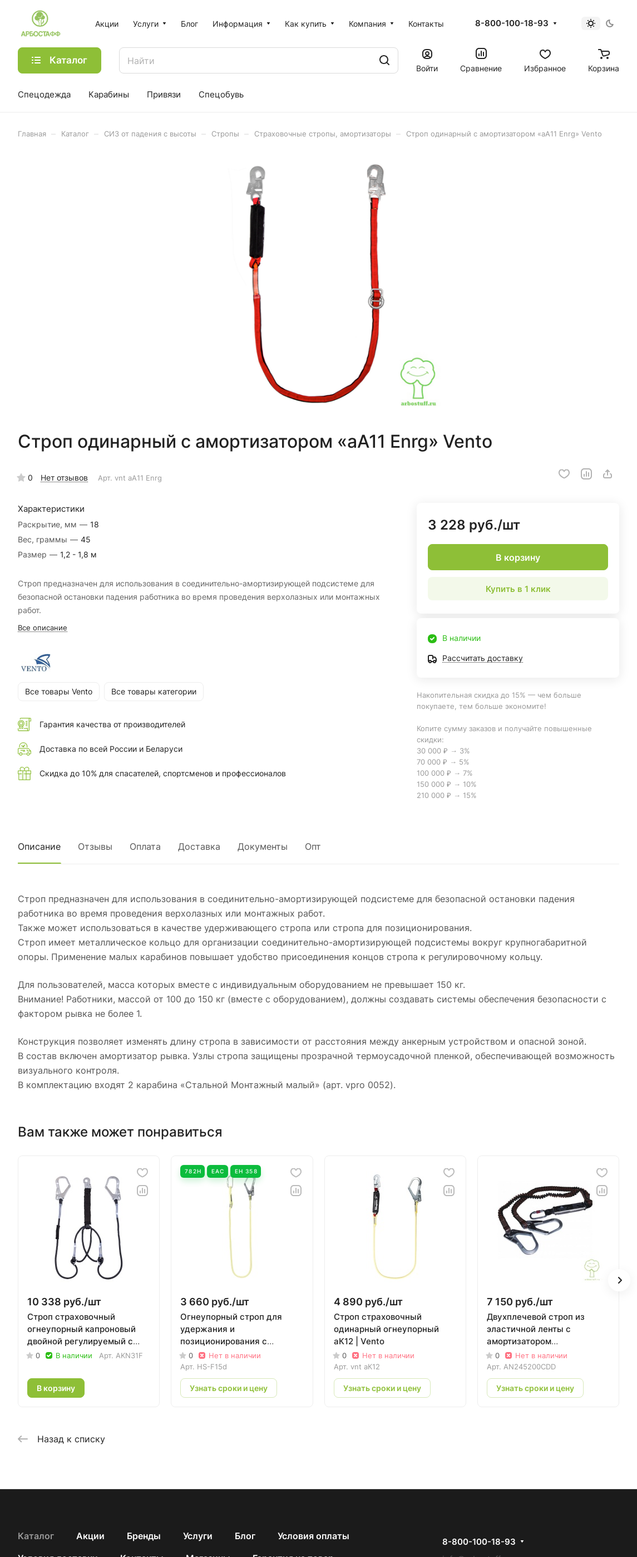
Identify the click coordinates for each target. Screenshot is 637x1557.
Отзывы (95, 846)
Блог (245, 1535)
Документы (263, 846)
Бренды (144, 1535)
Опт (313, 846)
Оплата (145, 846)
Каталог (36, 1535)
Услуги (198, 1535)
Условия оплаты (313, 1535)
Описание (39, 846)
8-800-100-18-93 (512, 23)
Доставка (199, 846)
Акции (90, 1535)
